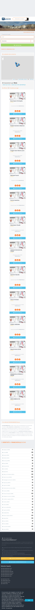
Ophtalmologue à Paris (5, 580)
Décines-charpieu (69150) (7, 515)
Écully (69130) (5, 518)
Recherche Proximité (6, 34)
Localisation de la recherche (9, 54)
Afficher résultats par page (10, 88)
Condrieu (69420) (5, 501)
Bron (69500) (5, 468)
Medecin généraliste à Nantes (6, 574)
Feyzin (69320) (5, 521)
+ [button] (2, 57)
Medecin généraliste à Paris (6, 568)
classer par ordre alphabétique (19, 84)
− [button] (2, 59)
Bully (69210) (5, 471)
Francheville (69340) (6, 526)
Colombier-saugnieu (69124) (7, 499)
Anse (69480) (5, 452)
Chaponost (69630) (6, 485)
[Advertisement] (17, 8)
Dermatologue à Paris (5, 582)
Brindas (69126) (5, 466)
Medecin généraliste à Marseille (7, 571)
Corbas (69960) (5, 504)
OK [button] (29, 600)
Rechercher (17, 45)
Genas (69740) (5, 529)
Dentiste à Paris (4, 583)
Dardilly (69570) (5, 512)
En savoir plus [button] (9, 608)
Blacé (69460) (5, 463)
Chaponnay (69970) (6, 482)
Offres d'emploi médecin (7, 538)
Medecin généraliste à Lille (6, 569)
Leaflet (14, 79)
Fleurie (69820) (5, 523)
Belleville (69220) (5, 457)
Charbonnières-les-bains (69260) (8, 488)
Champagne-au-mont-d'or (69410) (8, 479)
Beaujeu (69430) (5, 455)
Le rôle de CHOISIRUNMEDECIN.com (11, 422)
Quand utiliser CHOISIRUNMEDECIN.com (17, 562)
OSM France (32, 79)
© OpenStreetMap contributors (22, 79)
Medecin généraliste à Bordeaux (7, 572)
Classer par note (6, 84)
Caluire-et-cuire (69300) (7, 477)
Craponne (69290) (6, 510)
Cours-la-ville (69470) (6, 507)
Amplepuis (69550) (6, 449)
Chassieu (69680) (5, 490)
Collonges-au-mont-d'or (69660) (8, 496)
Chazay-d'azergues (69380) (7, 493)
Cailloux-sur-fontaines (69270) (8, 474)
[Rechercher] (20, 19)
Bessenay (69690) (6, 460)
